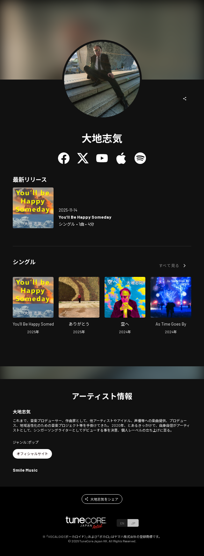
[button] (184, 98)
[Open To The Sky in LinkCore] (125, 306)
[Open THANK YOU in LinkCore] (79, 306)
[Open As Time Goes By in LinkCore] (170, 306)
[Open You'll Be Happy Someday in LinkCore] (33, 207)
